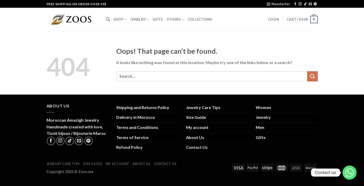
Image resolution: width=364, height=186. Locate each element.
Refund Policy (129, 147)
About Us (195, 137)
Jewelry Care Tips (203, 107)
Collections (200, 19)
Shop (120, 19)
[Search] (108, 19)
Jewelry (139, 19)
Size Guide (196, 117)
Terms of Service (132, 137)
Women (263, 107)
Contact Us (197, 147)
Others (175, 19)
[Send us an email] (310, 4)
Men (260, 127)
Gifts (158, 19)
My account (197, 127)
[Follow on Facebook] (295, 4)
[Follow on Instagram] (300, 4)
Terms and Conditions (137, 127)
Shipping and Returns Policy (142, 107)
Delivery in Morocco (135, 117)
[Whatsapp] (350, 173)
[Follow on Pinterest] (315, 4)
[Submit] (312, 76)
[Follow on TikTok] (305, 4)
